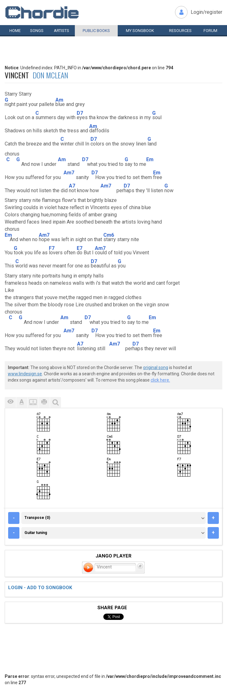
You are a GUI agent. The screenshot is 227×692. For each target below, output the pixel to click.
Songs (37, 30)
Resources (180, 30)
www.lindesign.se (25, 373)
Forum (210, 30)
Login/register (206, 12)
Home (15, 30)
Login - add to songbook (40, 587)
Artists (61, 30)
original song (155, 367)
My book (140, 30)
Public (96, 30)
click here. (160, 380)
